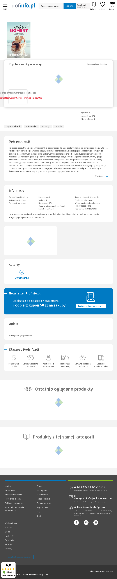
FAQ (38, 511)
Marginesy (22, 203)
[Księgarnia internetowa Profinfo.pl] (23, 6)
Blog (39, 516)
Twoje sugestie (43, 499)
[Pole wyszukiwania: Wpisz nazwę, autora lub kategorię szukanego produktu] (50, 6)
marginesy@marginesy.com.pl (21, 217)
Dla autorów (42, 495)
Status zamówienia (13, 495)
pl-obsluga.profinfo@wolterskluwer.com (93, 497)
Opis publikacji (13, 126)
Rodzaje (8, 544)
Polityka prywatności (14, 503)
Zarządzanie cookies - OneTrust (19, 557)
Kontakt (8, 486)
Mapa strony (42, 507)
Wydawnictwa (11, 523)
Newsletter (10, 490)
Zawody (8, 549)
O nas (39, 486)
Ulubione (102, 6)
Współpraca (42, 490)
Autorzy (45, 126)
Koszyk (112, 6)
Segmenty (9, 540)
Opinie (59, 126)
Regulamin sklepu (13, 499)
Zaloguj (93, 6)
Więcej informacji (88, 119)
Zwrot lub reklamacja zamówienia (14, 508)
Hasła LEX (9, 536)
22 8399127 (39, 217)
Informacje (31, 126)
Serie (7, 532)
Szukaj (69, 6)
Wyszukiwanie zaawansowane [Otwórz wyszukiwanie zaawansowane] (83, 6)
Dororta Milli (22, 277)
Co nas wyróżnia (44, 503)
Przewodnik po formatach (97, 64)
